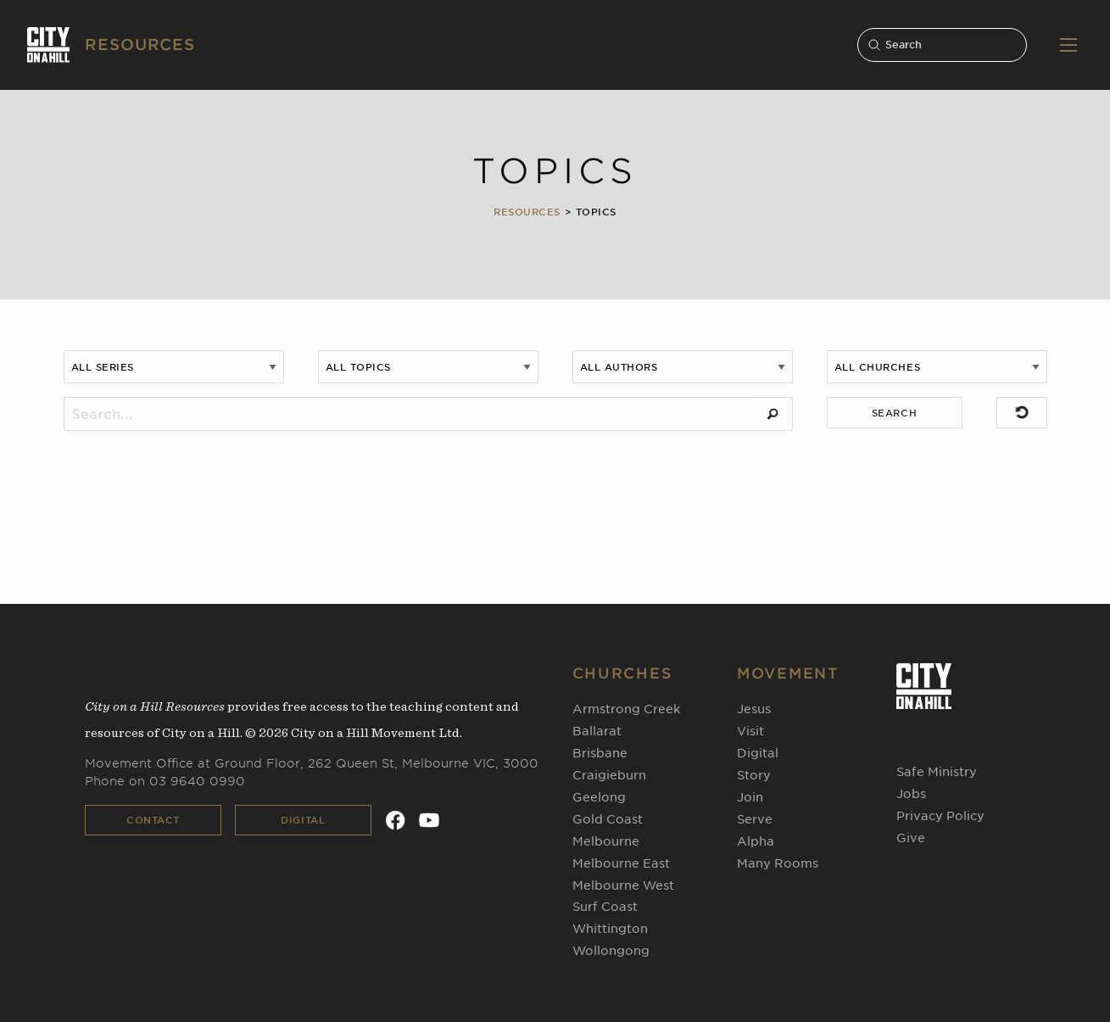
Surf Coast (605, 906)
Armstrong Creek (626, 709)
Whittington (610, 928)
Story (754, 775)
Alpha (755, 841)
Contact (153, 820)
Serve (755, 819)
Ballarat (597, 731)
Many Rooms (777, 863)
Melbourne (605, 841)
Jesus (754, 709)
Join (750, 797)
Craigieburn (609, 775)
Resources (527, 212)
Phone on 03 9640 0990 (165, 781)
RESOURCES (140, 44)
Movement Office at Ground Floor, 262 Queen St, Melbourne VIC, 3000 (311, 763)
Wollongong (611, 951)
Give (910, 838)
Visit (750, 731)
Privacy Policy (940, 816)
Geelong (599, 797)
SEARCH (894, 413)
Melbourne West (623, 885)
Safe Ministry (936, 772)
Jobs (911, 794)
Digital (303, 820)
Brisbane (600, 753)
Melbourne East (621, 863)
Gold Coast (607, 819)
